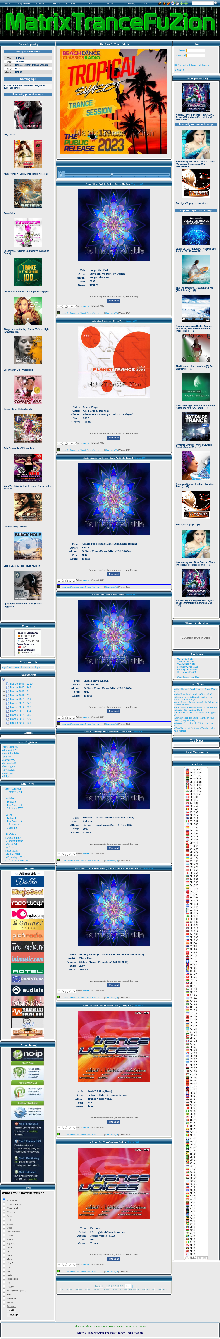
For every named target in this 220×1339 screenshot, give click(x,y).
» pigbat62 (7, 756)
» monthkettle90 (10, 753)
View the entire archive (188, 677)
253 (98, 1289)
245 (63, 1289)
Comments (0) (111, 313)
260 (130, 1289)
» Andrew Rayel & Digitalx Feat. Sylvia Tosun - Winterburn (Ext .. (193, 698)
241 (113, 1286)
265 (152, 1289)
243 (122, 1286)
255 (107, 1289)
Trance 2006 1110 (21, 683)
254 (103, 1289)
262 (139, 1289)
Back (97, 1286)
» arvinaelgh (8, 769)
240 (108, 1286)
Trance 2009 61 (19, 695)
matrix (12, 791)
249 (80, 1289)
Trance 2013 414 (20, 711)
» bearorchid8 (9, 763)
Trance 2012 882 (20, 707)
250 (85, 1289)
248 (76, 1289)
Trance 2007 (137, 184)
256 (112, 1289)
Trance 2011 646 (20, 703)
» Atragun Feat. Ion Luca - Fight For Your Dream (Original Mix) (194, 719)
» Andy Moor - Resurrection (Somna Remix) (195, 707)
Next (165, 1289)
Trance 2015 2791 (21, 718)
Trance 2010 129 (20, 699)
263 (143, 1289)
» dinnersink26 (9, 750)
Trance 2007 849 (20, 687)
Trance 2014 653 (20, 715)
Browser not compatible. (28, 333)
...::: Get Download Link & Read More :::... (80, 313)
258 (121, 1289)
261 (134, 1289)
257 (116, 1289)
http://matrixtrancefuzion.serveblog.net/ (22, 667)
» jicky (5, 776)
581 (159, 1289)
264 (148, 1289)
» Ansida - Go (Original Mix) (188, 709)
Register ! (179, 69)
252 (94, 1289)
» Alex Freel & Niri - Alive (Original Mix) (194, 694)
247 (72, 1289)
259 (125, 1289)
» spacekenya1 (9, 759)
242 (117, 1286)
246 (67, 1289)
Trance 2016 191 (20, 722)
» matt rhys (7, 772)
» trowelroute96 (10, 746)
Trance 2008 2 (19, 691)
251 (89, 1289)
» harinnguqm (9, 766)
